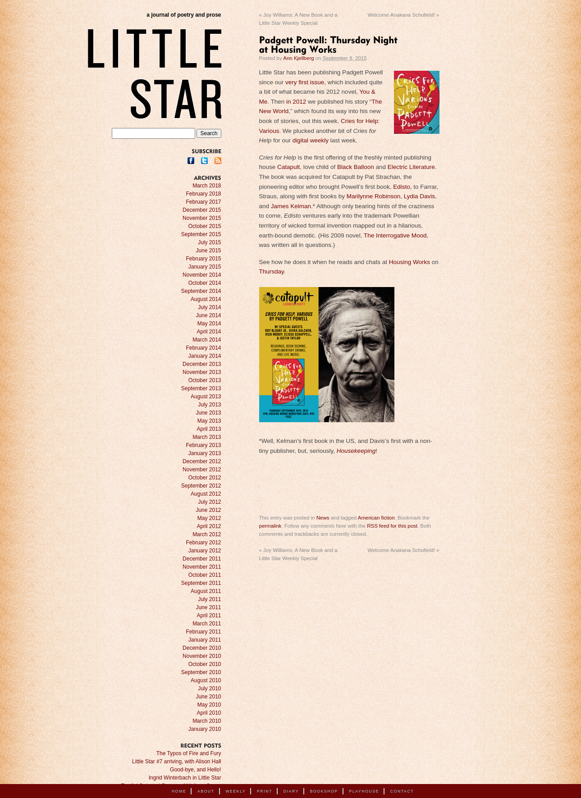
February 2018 (203, 194)
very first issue (304, 82)
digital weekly (311, 140)
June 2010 (208, 696)
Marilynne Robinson (373, 196)
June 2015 (208, 250)
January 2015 (204, 267)
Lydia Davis (419, 196)
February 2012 (203, 542)
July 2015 (209, 242)
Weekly (235, 791)
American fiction (376, 517)
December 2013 (202, 364)
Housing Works (409, 262)
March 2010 (206, 721)
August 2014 (206, 299)
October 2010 (204, 664)
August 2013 (206, 396)
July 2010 (209, 688)
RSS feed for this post (392, 526)
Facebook (191, 160)
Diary (291, 791)
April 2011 (209, 615)
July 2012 (209, 502)
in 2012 (295, 101)
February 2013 (203, 445)
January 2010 (204, 729)
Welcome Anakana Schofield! (403, 15)
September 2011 (201, 583)
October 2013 (204, 380)
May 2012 (209, 518)
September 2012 (201, 486)
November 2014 (202, 275)
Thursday (271, 271)
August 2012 (206, 494)
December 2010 (202, 648)
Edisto (401, 186)
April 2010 (209, 713)
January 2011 (204, 640)
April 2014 (209, 331)
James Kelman (291, 206)
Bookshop (324, 791)
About (206, 791)
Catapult (288, 167)
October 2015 (204, 226)
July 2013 (209, 404)
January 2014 (204, 356)
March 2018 (206, 185)
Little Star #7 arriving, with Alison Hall (176, 761)
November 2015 (202, 218)
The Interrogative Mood (395, 235)
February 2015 (203, 258)
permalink (270, 526)
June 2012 (208, 510)
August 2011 (206, 591)
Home (179, 791)
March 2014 (206, 340)
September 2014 (201, 291)
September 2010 (201, 672)
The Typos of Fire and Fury (188, 753)
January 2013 (204, 453)
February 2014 (203, 348)
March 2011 (206, 623)
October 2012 (204, 477)
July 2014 (209, 307)
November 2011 (202, 567)
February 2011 (203, 632)
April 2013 (209, 429)
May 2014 (209, 323)
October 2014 (204, 283)
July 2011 (209, 599)
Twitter (204, 160)
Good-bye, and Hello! (195, 769)
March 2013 (206, 437)
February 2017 (203, 202)
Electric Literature (411, 167)
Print (264, 791)
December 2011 (202, 559)
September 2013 (201, 388)
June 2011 (208, 607)
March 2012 (206, 534)
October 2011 (204, 575)
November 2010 (202, 656)
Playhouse (364, 791)
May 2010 (209, 705)
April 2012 (209, 526)
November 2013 (202, 372)
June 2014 (208, 315)
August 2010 (206, 680)
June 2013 (208, 413)
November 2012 (202, 469)
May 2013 (209, 421)
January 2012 (204, 550)
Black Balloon (355, 167)
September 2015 (201, 234)
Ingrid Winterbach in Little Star (185, 778)
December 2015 (202, 210)
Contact (402, 791)
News (322, 517)
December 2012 (202, 461)
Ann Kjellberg (298, 58)
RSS (218, 160)
